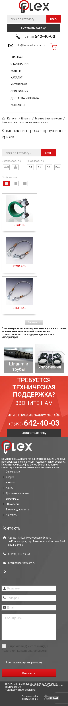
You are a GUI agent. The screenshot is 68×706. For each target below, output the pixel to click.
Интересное (19, 84)
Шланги (25, 118)
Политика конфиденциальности (46, 685)
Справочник (19, 91)
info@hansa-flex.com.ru (31, 45)
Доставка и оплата (25, 98)
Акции (9, 487)
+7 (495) (39, 36)
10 (30, 167)
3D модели (12, 504)
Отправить (28, 673)
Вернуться (34, 322)
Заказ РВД (12, 498)
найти (53, 19)
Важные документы (18, 509)
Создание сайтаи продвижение (30, 697)
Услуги (16, 70)
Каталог (16, 77)
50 (48, 167)
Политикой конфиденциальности (24, 650)
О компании (19, 63)
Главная (16, 57)
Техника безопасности (48, 118)
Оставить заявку (33, 28)
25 (39, 167)
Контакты (18, 105)
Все (57, 167)
